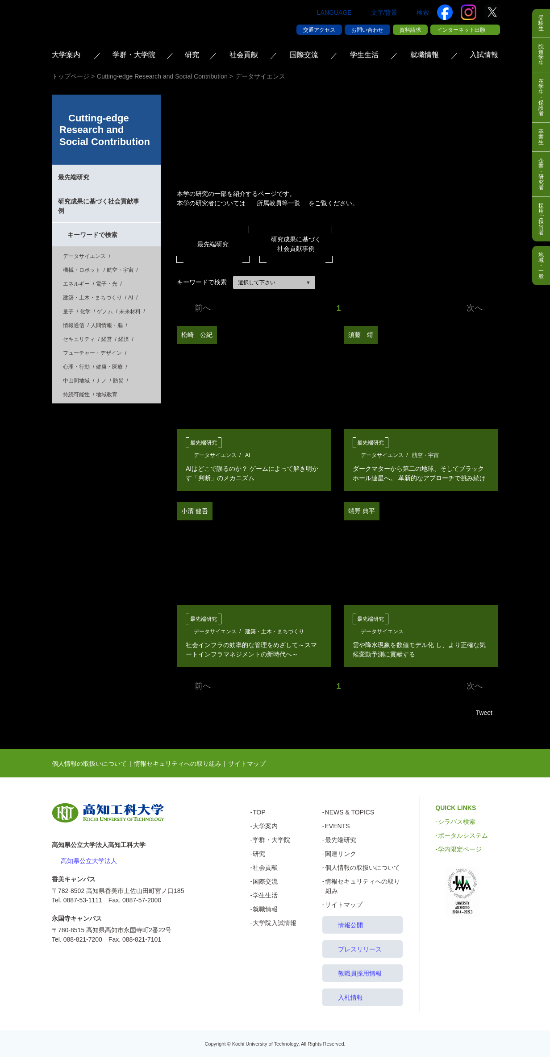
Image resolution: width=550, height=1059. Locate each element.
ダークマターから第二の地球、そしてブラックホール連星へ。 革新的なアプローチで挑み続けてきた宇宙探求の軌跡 (419, 473)
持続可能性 (76, 394)
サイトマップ (247, 765)
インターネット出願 (461, 30)
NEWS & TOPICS (350, 814)
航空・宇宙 (425, 455)
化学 (85, 311)
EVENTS (337, 828)
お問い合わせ (367, 30)
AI (247, 455)
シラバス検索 (456, 823)
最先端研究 (213, 244)
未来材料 (130, 311)
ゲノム (105, 311)
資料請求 (410, 30)
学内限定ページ (460, 851)
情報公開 (350, 927)
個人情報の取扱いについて (89, 765)
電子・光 (106, 284)
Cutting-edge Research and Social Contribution (104, 129)
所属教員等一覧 (278, 203)
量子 (68, 311)
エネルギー (76, 284)
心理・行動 (76, 367)
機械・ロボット (81, 270)
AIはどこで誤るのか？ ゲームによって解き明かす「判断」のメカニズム (252, 473)
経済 (123, 339)
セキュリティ (79, 339)
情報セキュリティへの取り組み (177, 765)
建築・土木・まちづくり (274, 631)
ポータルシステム (463, 837)
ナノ (101, 381)
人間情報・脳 (107, 325)
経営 (106, 339)
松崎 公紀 (196, 334)
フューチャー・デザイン (92, 353)
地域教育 (106, 394)
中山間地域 (76, 381)
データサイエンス (215, 455)
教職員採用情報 (360, 975)
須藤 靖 (360, 334)
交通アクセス (319, 30)
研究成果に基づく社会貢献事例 (296, 244)
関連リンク (340, 856)
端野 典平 (361, 511)
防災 (118, 381)
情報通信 (73, 325)
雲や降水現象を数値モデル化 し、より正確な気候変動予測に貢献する (419, 649)
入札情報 (350, 999)
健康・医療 (109, 367)
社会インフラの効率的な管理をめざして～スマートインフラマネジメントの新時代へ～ (251, 649)
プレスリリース (360, 951)
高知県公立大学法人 (89, 863)
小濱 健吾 (194, 511)
